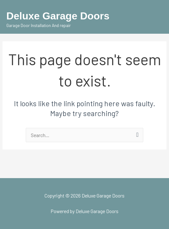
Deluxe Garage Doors (58, 16)
